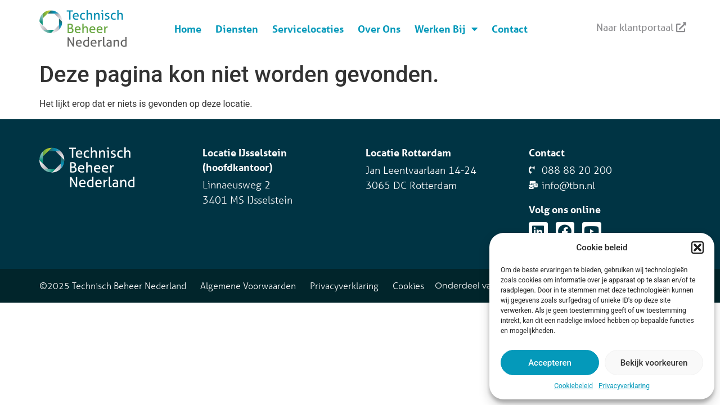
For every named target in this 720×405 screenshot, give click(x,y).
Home (187, 28)
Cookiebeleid (573, 386)
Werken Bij (446, 29)
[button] (697, 247)
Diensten (236, 28)
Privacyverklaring (624, 386)
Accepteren (550, 363)
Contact (510, 28)
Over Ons (379, 28)
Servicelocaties (308, 28)
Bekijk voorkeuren (654, 363)
